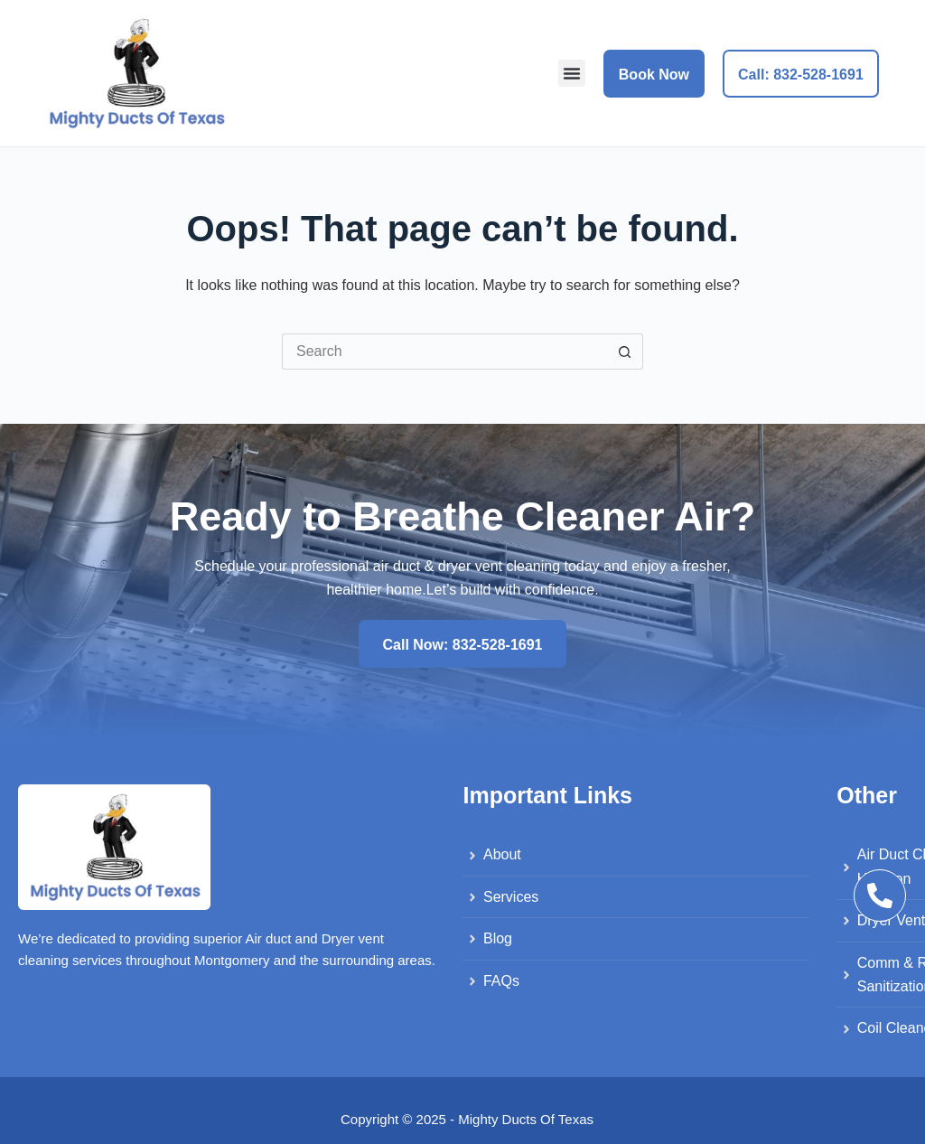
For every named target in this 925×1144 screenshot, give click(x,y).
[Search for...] (444, 351)
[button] (571, 73)
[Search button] (625, 351)
